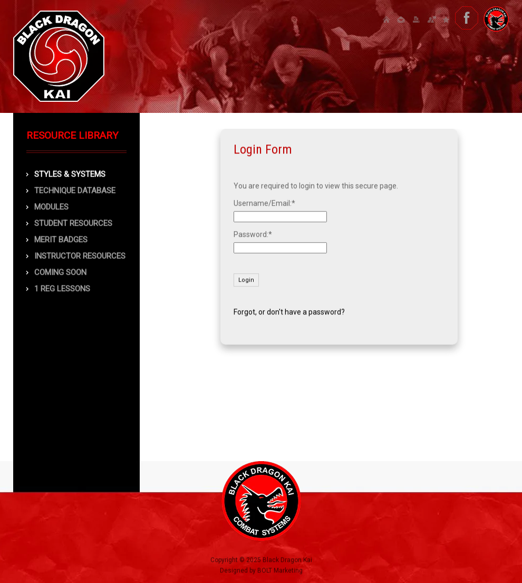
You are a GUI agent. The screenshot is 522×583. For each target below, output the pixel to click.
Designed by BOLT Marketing (261, 572)
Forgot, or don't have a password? (289, 312)
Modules (51, 207)
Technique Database (74, 191)
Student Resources (73, 223)
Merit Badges (61, 240)
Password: (251, 234)
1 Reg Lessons (62, 289)
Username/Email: (263, 203)
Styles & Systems (69, 174)
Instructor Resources (79, 256)
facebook (466, 18)
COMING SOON (60, 273)
